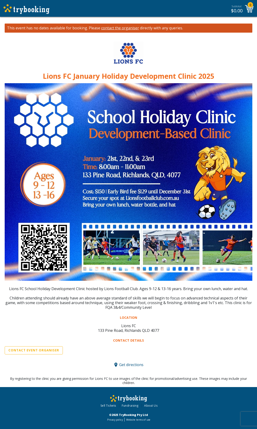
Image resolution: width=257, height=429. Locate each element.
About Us (150, 406)
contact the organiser (120, 28)
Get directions (131, 364)
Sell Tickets (108, 406)
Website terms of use (138, 419)
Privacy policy (115, 419)
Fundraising (130, 406)
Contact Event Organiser (33, 350)
